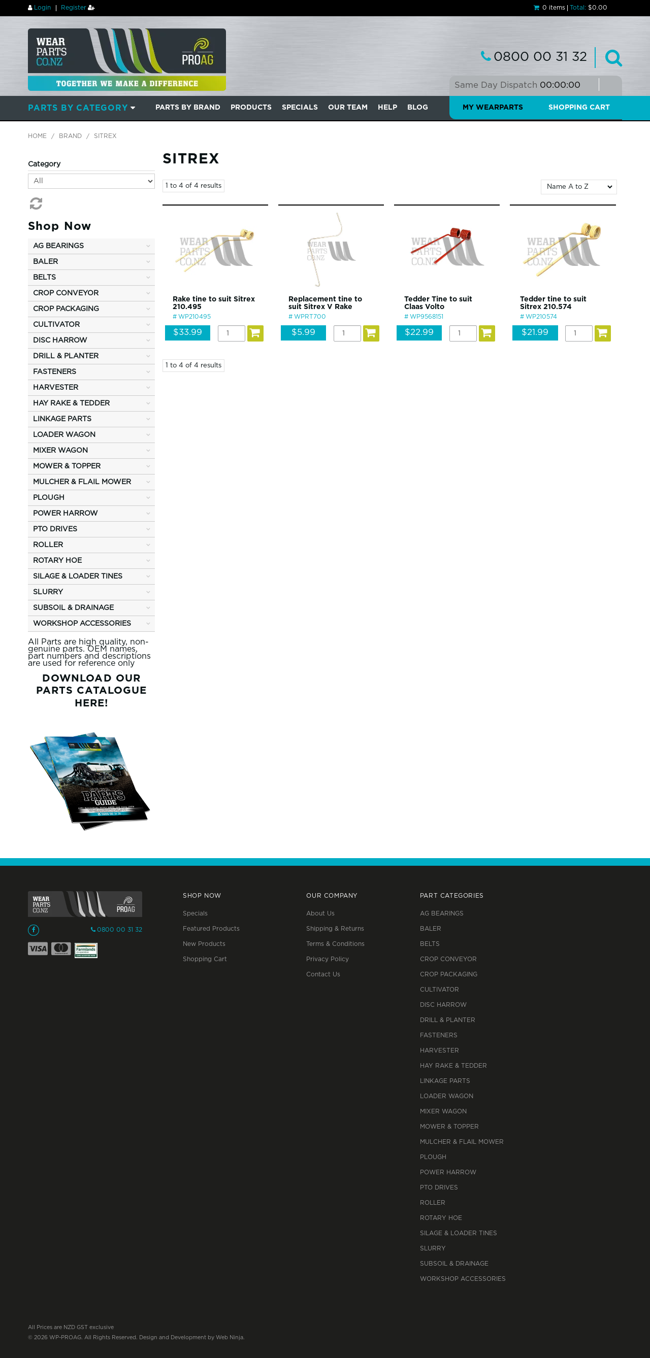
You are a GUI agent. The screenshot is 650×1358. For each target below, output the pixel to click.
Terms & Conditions (335, 944)
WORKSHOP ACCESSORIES (463, 1279)
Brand (70, 136)
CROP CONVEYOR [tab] (66, 293)
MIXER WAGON (443, 1111)
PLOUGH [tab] (48, 498)
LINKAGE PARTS (445, 1081)
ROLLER (432, 1203)
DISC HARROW (443, 1005)
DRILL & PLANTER (447, 1020)
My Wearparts (493, 108)
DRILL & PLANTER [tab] (66, 356)
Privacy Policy (327, 959)
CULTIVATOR (439, 990)
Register (73, 8)
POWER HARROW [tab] (65, 514)
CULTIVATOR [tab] (56, 325)
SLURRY (433, 1248)
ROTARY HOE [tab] (57, 561)
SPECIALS (300, 108)
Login (42, 8)
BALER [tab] (45, 262)
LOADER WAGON (446, 1096)
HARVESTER (439, 1051)
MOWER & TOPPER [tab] (67, 466)
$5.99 (303, 332)
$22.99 (419, 332)
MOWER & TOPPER (449, 1127)
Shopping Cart (579, 108)
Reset (35, 203)
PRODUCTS (251, 108)
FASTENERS (439, 1035)
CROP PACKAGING (448, 974)
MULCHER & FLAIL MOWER (462, 1142)
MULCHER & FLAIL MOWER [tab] (82, 482)
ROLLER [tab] (48, 545)
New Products (204, 944)
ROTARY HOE (441, 1218)
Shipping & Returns (335, 929)
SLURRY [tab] (48, 592)
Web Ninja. (230, 1337)
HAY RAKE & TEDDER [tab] (71, 403)
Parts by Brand (187, 108)
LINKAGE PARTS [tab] (62, 419)
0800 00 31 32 (540, 57)
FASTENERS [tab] (54, 372)
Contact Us (323, 974)
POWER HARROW (448, 1172)
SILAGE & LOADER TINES (458, 1233)
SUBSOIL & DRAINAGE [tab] (73, 608)
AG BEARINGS (442, 913)
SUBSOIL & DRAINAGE (454, 1264)
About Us (320, 913)
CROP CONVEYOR (448, 959)
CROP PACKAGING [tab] (66, 309)
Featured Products (211, 929)
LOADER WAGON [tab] (64, 435)
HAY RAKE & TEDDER (453, 1066)
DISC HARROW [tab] (60, 340)
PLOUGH (433, 1157)
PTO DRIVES (439, 1188)
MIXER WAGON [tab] (60, 451)
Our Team (348, 108)
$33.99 (187, 332)
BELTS (430, 944)
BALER (430, 929)
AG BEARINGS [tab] (58, 246)
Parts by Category (78, 108)
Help (387, 108)
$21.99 (535, 332)
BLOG (417, 108)
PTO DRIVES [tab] (55, 529)
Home (37, 136)
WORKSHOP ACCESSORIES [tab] (82, 624)
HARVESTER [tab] (55, 388)
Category (44, 164)
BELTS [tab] (44, 278)
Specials (195, 913)
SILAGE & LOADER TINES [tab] (77, 576)
